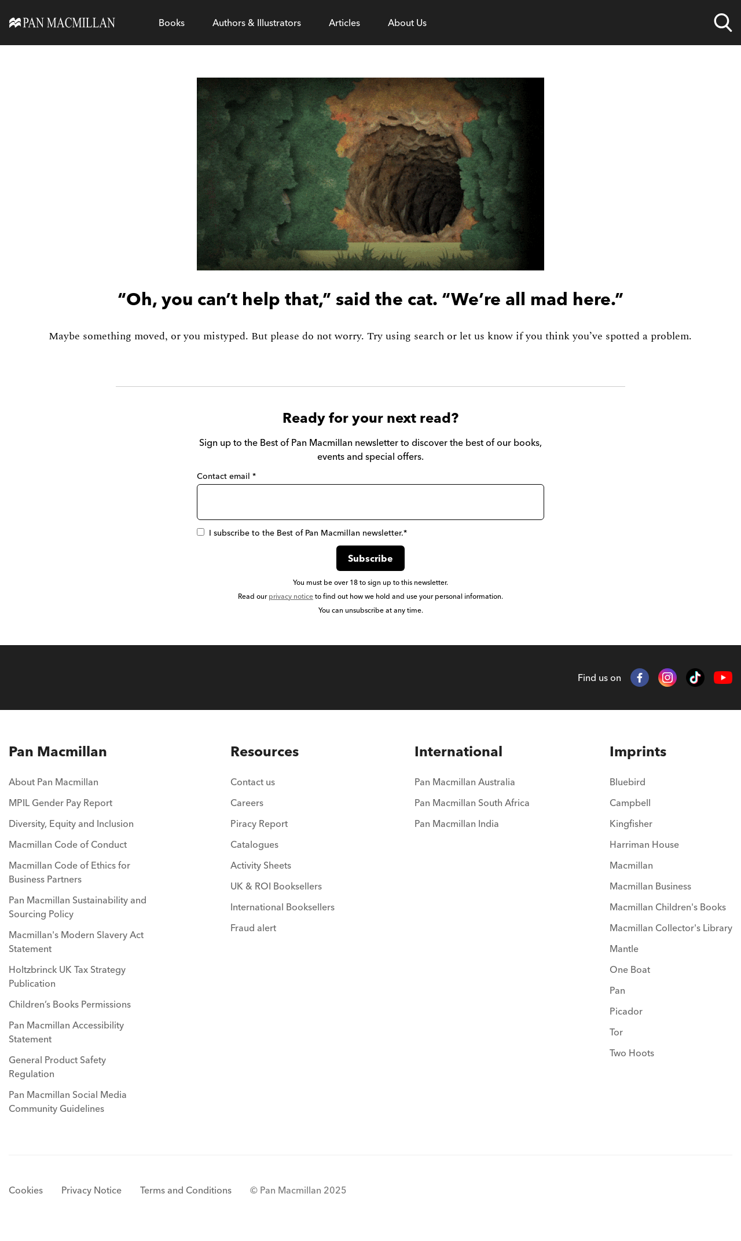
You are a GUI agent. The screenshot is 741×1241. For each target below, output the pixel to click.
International (458, 751)
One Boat (630, 969)
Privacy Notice (91, 1190)
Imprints (638, 751)
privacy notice (291, 596)
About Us (407, 22)
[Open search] (723, 22)
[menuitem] (80, 785)
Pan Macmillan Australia (464, 782)
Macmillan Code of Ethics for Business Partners (69, 872)
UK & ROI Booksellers (276, 886)
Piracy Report (259, 823)
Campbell (630, 802)
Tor (616, 1032)
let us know (486, 336)
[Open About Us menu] (407, 22)
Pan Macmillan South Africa (472, 802)
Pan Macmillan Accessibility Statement (66, 1032)
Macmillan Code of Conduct (68, 844)
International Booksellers (282, 907)
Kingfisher (631, 823)
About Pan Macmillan (53, 782)
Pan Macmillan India (456, 823)
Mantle (624, 948)
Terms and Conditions (186, 1190)
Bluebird (627, 782)
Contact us (252, 782)
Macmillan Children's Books (668, 907)
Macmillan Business (650, 886)
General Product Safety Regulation (57, 1066)
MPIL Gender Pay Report (60, 802)
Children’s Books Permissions (70, 1004)
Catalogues (254, 844)
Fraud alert (253, 928)
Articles (344, 22)
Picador (626, 1011)
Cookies (26, 1190)
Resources (264, 751)
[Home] (62, 22)
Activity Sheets (260, 865)
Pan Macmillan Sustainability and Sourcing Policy (77, 907)
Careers (246, 802)
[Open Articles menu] (344, 22)
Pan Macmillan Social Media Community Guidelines (68, 1101)
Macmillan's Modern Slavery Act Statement (76, 941)
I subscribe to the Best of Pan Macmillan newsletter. (302, 533)
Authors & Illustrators (256, 22)
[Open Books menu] (172, 22)
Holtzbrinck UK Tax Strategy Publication (67, 976)
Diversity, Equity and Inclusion (71, 823)
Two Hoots (632, 1053)
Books (172, 22)
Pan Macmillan (58, 751)
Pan (617, 990)
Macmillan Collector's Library (671, 928)
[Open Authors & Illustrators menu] (257, 22)
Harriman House (644, 844)
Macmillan (631, 865)
